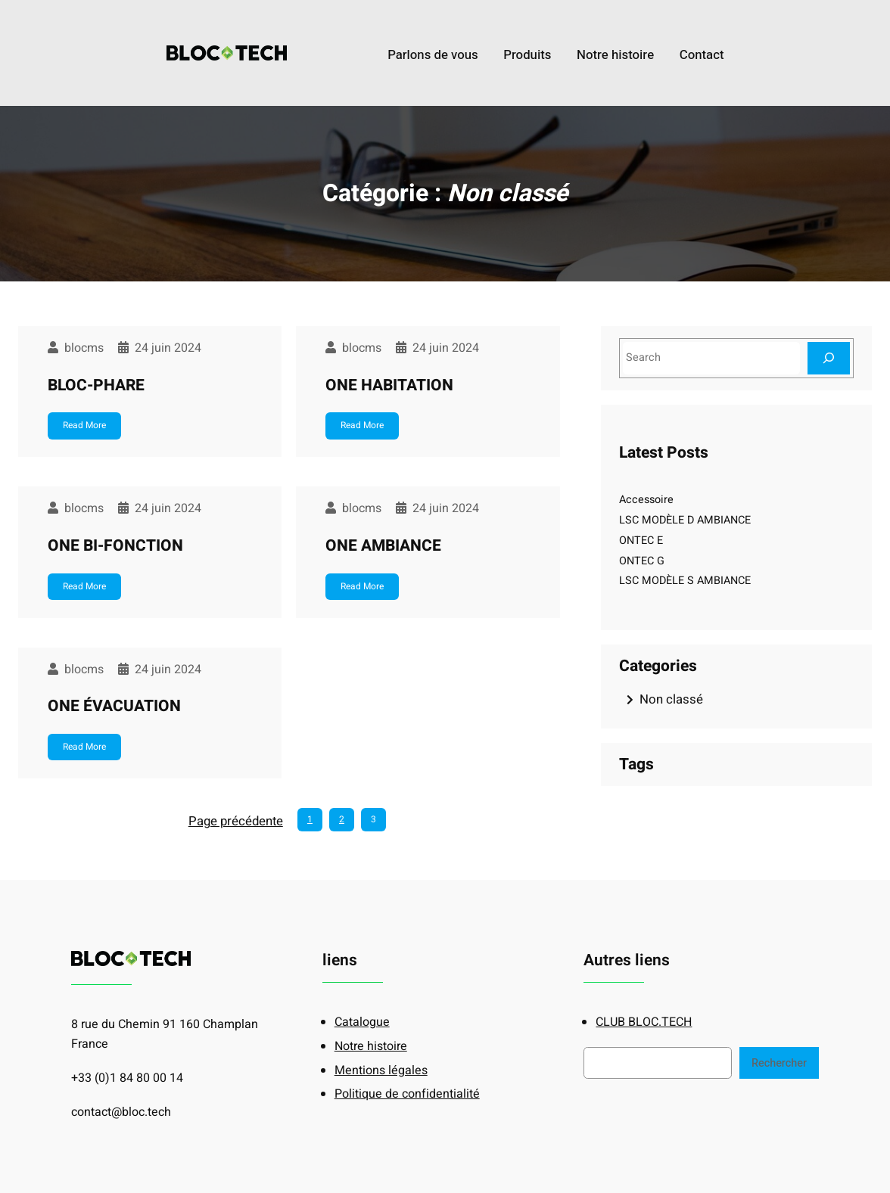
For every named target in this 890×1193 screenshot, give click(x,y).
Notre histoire (371, 1046)
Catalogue (362, 1022)
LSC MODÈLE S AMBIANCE (685, 581)
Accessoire (646, 500)
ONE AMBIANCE (383, 546)
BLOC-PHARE (96, 385)
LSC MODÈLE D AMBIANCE (685, 520)
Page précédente (235, 821)
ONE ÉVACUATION (114, 706)
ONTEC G (641, 561)
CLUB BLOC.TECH (644, 1022)
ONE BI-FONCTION (115, 546)
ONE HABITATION (389, 385)
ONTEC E (641, 540)
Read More (84, 425)
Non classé (671, 699)
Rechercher (779, 1063)
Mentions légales (381, 1070)
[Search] (829, 358)
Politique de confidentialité (407, 1094)
